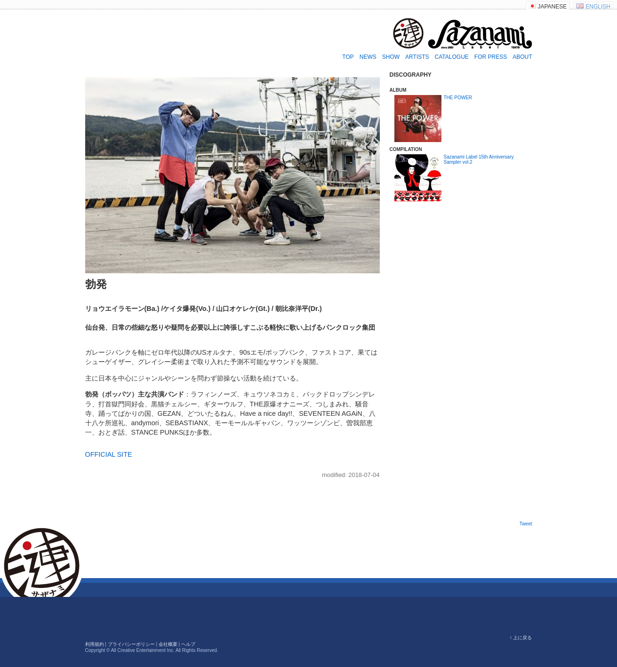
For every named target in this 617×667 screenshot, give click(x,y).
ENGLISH (597, 6)
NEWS (368, 57)
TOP (347, 57)
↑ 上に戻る (521, 637)
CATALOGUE (452, 57)
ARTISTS (417, 57)
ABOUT (522, 57)
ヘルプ (188, 644)
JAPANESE (552, 6)
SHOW (391, 57)
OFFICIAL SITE (108, 454)
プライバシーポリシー (131, 644)
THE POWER (458, 97)
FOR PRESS (490, 57)
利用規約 (94, 644)
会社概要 (168, 644)
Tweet (526, 523)
